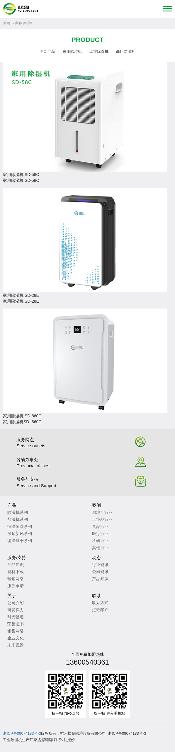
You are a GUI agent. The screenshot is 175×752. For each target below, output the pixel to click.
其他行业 (100, 547)
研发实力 (15, 609)
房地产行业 (102, 512)
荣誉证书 (15, 623)
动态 (96, 557)
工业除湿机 (98, 51)
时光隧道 (15, 616)
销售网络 (15, 631)
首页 (7, 23)
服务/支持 (16, 557)
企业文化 (15, 638)
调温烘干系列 (19, 540)
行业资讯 (100, 564)
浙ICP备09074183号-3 (22, 733)
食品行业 (100, 526)
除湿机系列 (17, 512)
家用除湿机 (72, 51)
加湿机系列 (17, 519)
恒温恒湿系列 (19, 526)
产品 (11, 505)
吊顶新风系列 (19, 533)
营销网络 (15, 578)
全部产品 (47, 51)
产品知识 (15, 564)
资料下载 (15, 571)
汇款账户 (100, 609)
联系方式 (100, 602)
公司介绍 (15, 602)
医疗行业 (100, 533)
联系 (96, 595)
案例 (96, 505)
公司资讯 (100, 571)
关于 (11, 595)
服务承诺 (15, 585)
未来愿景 (15, 645)
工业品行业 (102, 519)
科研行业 (100, 540)
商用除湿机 (125, 51)
